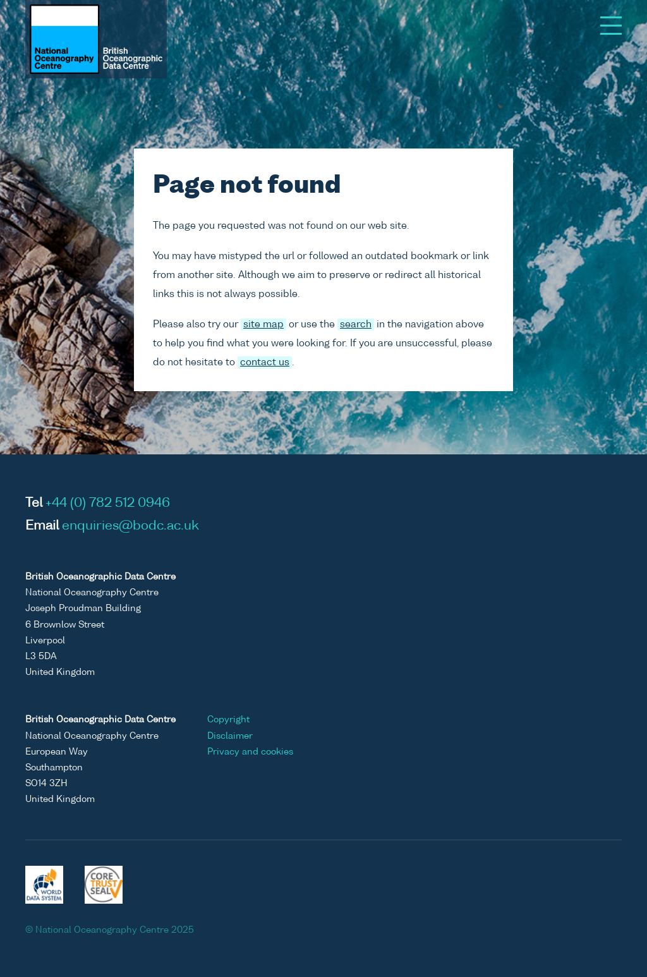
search (356, 324)
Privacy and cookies (250, 752)
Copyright (228, 719)
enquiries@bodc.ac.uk (130, 526)
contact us (264, 362)
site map (263, 324)
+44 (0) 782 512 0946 (107, 503)
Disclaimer (230, 736)
